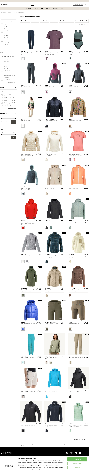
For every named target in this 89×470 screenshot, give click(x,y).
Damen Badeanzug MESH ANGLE (75, 53)
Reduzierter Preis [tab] (5, 113)
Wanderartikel (11, 12)
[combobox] (78, 4)
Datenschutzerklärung (35, 461)
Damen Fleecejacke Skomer (51, 391)
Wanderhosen (54, 21)
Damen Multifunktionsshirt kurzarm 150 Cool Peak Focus (76, 155)
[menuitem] (32, 5)
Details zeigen (73, 467)
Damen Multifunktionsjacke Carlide (51, 222)
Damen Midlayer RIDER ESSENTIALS (50, 155)
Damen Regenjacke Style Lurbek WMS (51, 425)
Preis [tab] (1, 129)
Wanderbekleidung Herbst (82, 21)
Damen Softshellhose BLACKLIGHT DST (26, 87)
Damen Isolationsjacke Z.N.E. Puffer (28, 324)
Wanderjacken (35, 21)
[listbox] (31, 58)
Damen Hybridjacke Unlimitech (76, 222)
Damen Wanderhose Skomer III (28, 53)
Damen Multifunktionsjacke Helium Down (51, 121)
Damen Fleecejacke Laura (27, 256)
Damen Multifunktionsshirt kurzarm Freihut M (51, 53)
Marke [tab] (1, 52)
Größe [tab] (2, 87)
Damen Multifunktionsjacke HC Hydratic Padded (27, 290)
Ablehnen (77, 457)
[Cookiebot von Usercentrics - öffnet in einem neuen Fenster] (9, 467)
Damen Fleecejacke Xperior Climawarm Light (75, 290)
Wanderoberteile (25, 21)
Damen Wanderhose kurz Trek (28, 391)
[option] (23, 58)
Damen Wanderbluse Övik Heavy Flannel (51, 256)
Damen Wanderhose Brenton (28, 357)
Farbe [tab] (1, 17)
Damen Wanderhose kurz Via (51, 323)
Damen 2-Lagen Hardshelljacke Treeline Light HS (28, 223)
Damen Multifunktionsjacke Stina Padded (51, 290)
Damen (2, 12)
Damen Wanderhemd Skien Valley (51, 358)
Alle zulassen (77, 448)
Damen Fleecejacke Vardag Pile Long (75, 256)
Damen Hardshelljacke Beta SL (75, 392)
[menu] (44, 5)
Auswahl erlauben (77, 452)
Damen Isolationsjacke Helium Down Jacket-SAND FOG (27, 156)
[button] (82, 439)
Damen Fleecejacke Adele (75, 120)
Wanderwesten (44, 21)
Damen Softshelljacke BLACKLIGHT (50, 87)
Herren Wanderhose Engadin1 (76, 357)
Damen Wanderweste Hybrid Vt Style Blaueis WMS (75, 425)
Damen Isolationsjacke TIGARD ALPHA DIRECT (74, 87)
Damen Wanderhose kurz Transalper (74, 324)
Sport (6, 12)
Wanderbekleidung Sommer (66, 21)
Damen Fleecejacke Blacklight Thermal (26, 189)
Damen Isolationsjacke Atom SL (28, 425)
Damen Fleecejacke (26, 120)
